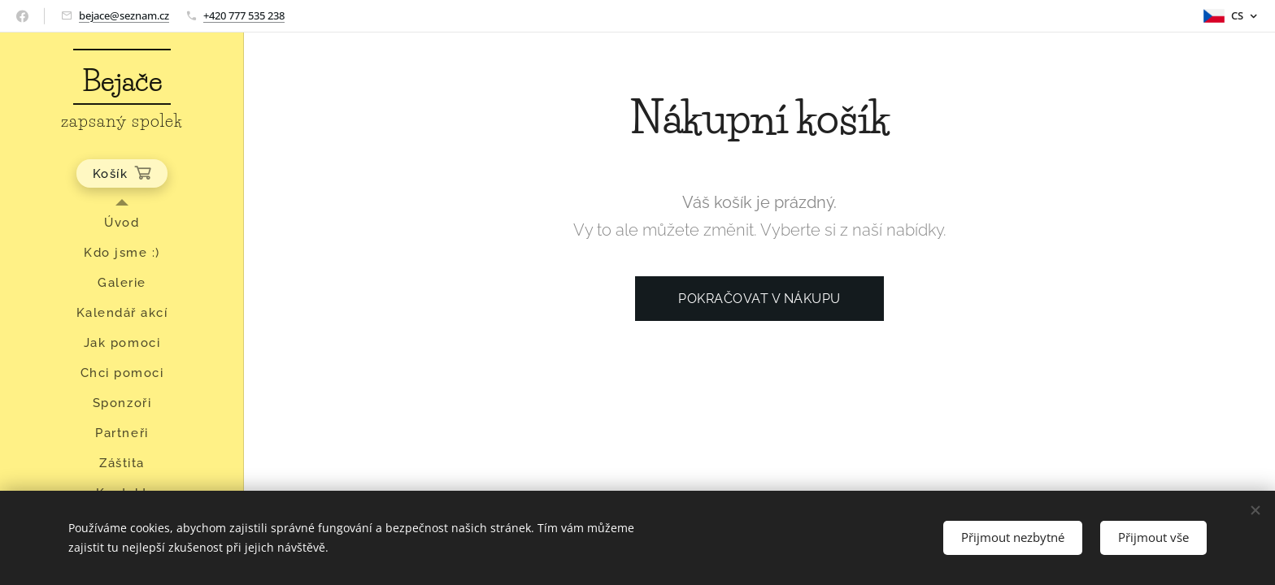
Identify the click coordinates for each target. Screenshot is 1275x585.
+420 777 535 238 (244, 15)
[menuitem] (122, 223)
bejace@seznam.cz (124, 15)
